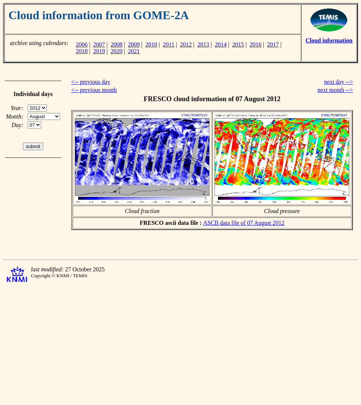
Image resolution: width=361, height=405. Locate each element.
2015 (238, 44)
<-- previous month (94, 90)
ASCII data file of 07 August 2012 (243, 223)
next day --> (338, 82)
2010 (151, 44)
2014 (221, 44)
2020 (116, 51)
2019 (99, 51)
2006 (81, 44)
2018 (81, 51)
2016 (255, 44)
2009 (134, 44)
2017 (273, 44)
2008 (116, 44)
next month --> (335, 90)
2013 (203, 44)
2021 (134, 51)
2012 (186, 44)
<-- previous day (90, 82)
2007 (99, 44)
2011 (168, 44)
